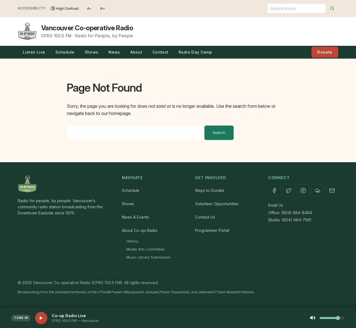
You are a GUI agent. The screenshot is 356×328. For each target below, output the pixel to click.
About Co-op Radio (139, 230)
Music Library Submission (148, 257)
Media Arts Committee (145, 249)
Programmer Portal (212, 230)
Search (219, 132)
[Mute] (313, 318)
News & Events (135, 217)
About (136, 52)
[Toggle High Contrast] (64, 8)
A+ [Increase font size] (102, 8)
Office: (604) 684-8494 (290, 212)
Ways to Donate (209, 190)
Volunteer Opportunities (217, 203)
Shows (91, 52)
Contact (160, 52)
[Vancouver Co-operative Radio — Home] (75, 31)
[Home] (64, 184)
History (132, 241)
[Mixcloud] (318, 190)
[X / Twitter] (289, 190)
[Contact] (332, 190)
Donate (324, 52)
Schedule (65, 52)
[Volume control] (331, 318)
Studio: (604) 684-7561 (289, 219)
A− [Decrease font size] (89, 8)
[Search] (296, 8)
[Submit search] (332, 8)
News (114, 52)
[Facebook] (274, 190)
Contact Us (205, 217)
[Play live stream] (41, 318)
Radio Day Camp (195, 52)
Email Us (275, 205)
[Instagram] (303, 190)
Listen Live (34, 52)
